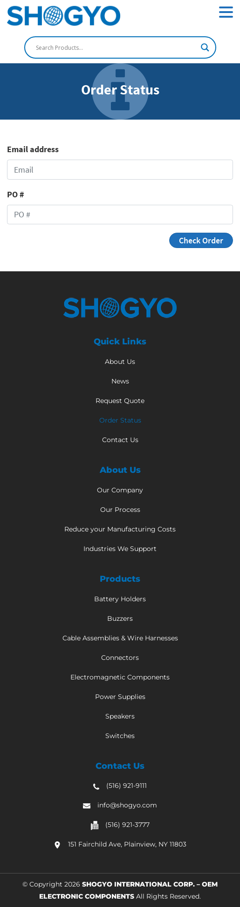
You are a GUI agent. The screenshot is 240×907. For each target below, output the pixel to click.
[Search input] (116, 47)
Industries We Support (120, 548)
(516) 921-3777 (127, 824)
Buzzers (120, 618)
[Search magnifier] (205, 47)
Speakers (120, 716)
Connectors (120, 657)
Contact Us (120, 440)
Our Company (120, 490)
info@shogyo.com (127, 805)
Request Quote (120, 400)
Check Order (201, 240)
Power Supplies (120, 696)
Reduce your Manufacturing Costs (120, 529)
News (120, 381)
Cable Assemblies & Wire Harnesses (120, 638)
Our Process (120, 509)
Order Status (120, 420)
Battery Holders (120, 599)
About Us (120, 361)
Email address (33, 149)
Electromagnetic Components (120, 677)
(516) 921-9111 (126, 785)
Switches (120, 736)
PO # (15, 194)
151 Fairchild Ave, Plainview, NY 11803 (127, 844)
